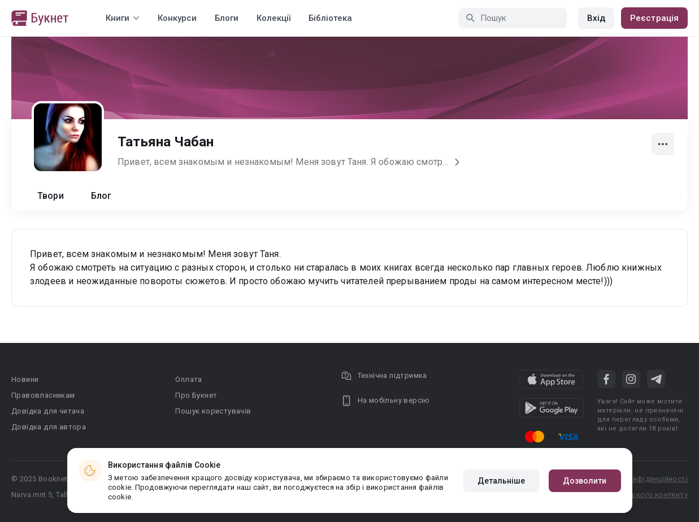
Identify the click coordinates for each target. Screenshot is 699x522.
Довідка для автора (48, 427)
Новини (24, 379)
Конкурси (177, 18)
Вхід (596, 18)
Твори (50, 195)
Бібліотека (330, 18)
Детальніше (501, 480)
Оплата (188, 379)
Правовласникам (43, 395)
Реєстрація (654, 18)
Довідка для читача (47, 411)
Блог (101, 195)
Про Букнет (196, 395)
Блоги (226, 18)
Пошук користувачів (213, 411)
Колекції (273, 18)
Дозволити (585, 480)
